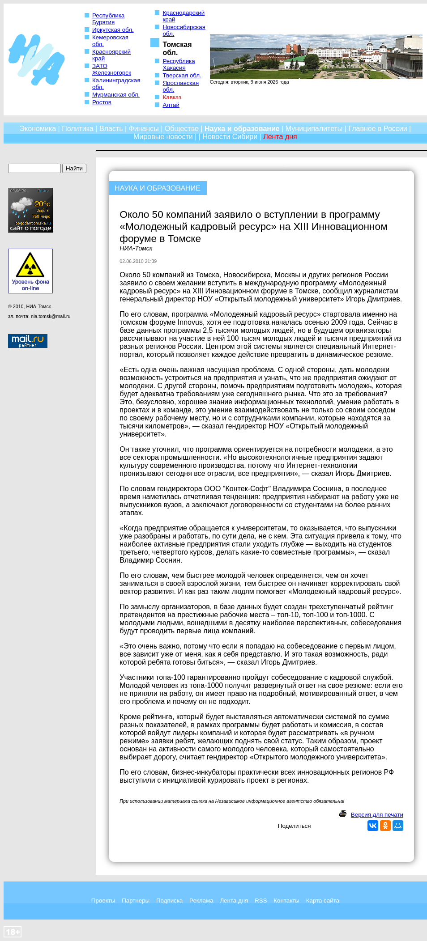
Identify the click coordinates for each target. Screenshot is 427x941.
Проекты (103, 900)
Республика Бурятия (108, 18)
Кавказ (171, 97)
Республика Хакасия (178, 64)
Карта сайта (322, 900)
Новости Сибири (229, 136)
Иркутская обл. (113, 29)
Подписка (169, 900)
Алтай (170, 105)
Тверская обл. (181, 75)
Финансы (144, 128)
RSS (261, 900)
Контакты (286, 900)
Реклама (201, 900)
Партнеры (135, 900)
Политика (78, 128)
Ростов (101, 102)
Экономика (38, 128)
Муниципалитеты (314, 128)
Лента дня (234, 900)
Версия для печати (377, 814)
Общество (182, 128)
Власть (111, 128)
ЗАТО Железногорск (111, 69)
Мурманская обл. (116, 94)
